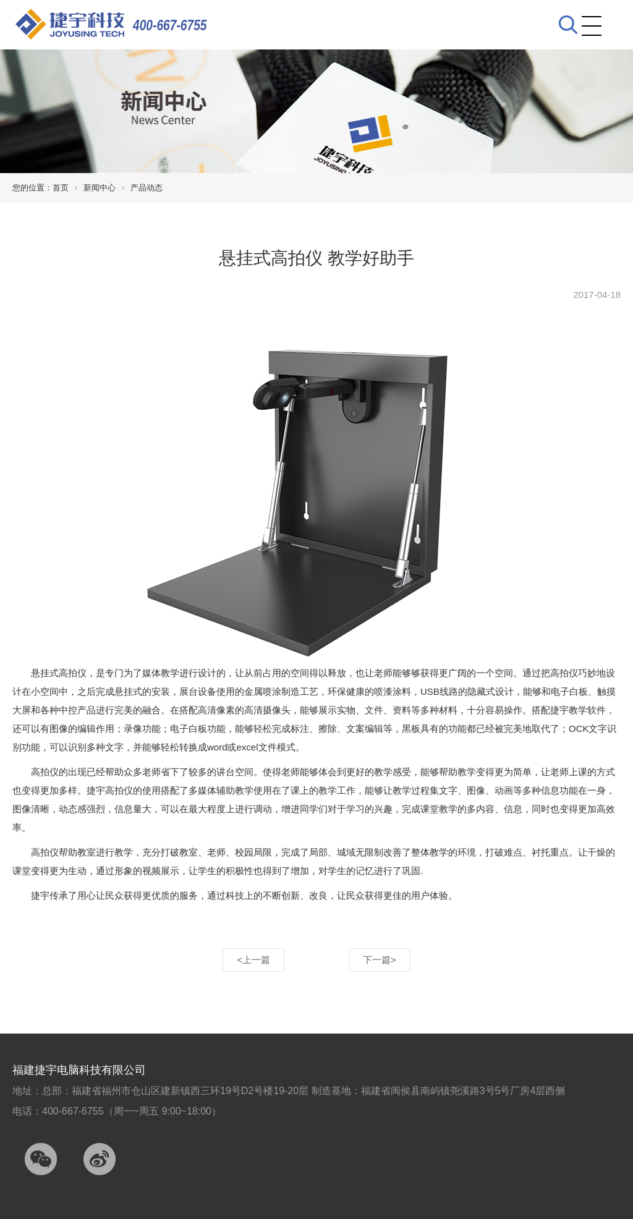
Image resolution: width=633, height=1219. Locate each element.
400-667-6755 (170, 25)
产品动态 (146, 187)
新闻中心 (99, 187)
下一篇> (379, 959)
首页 (61, 187)
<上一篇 (253, 959)
